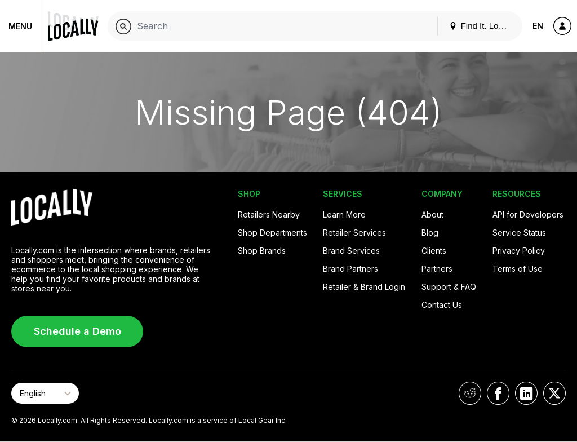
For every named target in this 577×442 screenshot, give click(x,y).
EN (537, 25)
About (432, 214)
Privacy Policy (518, 250)
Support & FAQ (448, 286)
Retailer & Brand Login (364, 286)
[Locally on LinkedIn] (526, 393)
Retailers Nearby (269, 214)
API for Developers (527, 214)
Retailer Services (354, 232)
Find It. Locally (482, 25)
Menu (20, 26)
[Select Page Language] (45, 393)
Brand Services (351, 250)
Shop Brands (262, 250)
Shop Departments (272, 232)
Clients (433, 250)
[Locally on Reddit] (470, 393)
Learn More (344, 214)
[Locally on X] (554, 393)
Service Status (519, 232)
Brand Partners (350, 268)
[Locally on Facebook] (498, 393)
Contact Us (441, 305)
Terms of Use (517, 268)
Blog (429, 232)
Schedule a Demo (77, 331)
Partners (436, 268)
